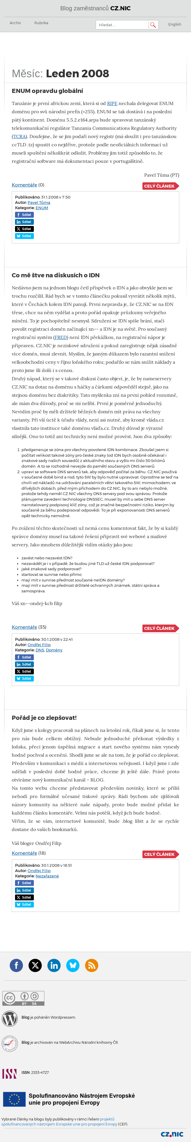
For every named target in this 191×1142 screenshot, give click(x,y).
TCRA (19, 136)
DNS (40, 650)
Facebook (16, 965)
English (174, 24)
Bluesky (72, 965)
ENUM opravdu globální (47, 90)
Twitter (35, 965)
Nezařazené (47, 876)
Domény (54, 650)
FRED (61, 337)
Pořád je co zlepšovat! (44, 717)
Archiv (15, 23)
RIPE (112, 103)
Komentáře (24, 185)
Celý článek (159, 186)
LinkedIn (54, 965)
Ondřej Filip (39, 644)
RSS (91, 965)
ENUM (42, 207)
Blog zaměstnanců (95, 8)
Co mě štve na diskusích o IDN (56, 275)
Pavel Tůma (39, 202)
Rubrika (41, 23)
